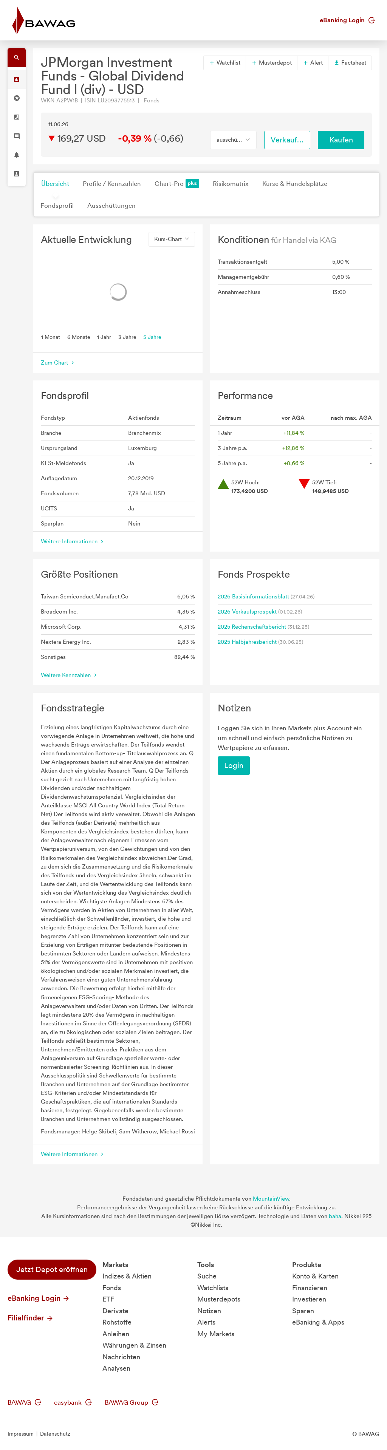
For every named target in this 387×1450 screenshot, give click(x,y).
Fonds (111, 1288)
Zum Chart (58, 362)
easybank (73, 1402)
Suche (207, 1276)
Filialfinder (31, 1317)
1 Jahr (104, 336)
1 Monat (50, 336)
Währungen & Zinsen (134, 1345)
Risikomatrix (231, 183)
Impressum (21, 1434)
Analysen (116, 1368)
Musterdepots (218, 1299)
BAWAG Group (131, 1402)
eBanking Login (347, 20)
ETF (108, 1299)
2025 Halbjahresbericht (247, 641)
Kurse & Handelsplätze (294, 183)
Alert (313, 62)
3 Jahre (127, 336)
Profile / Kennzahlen (112, 183)
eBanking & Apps (318, 1322)
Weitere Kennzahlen (69, 675)
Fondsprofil (57, 205)
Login (233, 765)
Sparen (303, 1311)
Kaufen (341, 139)
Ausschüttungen (111, 205)
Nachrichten (121, 1357)
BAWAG (24, 1402)
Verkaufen (288, 139)
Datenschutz (55, 1434)
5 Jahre (152, 336)
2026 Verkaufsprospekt (247, 611)
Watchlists (212, 1288)
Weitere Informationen (73, 541)
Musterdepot (271, 62)
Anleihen (115, 1334)
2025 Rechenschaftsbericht (252, 626)
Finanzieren (309, 1288)
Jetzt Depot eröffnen (52, 1269)
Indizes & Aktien (127, 1276)
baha (335, 1216)
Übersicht (55, 183)
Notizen (209, 1311)
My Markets (215, 1334)
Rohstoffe (117, 1322)
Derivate (115, 1311)
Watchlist (224, 62)
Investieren (309, 1299)
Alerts (206, 1322)
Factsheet (350, 62)
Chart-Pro (177, 183)
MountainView (271, 1198)
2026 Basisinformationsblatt (253, 596)
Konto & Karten (315, 1276)
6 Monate (78, 336)
